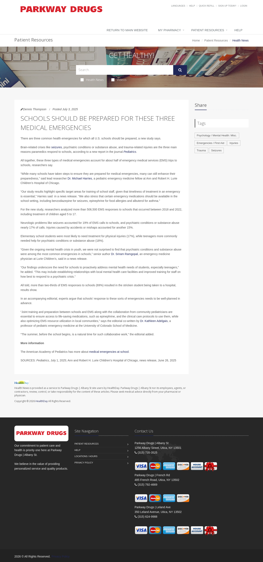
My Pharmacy (169, 30)
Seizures (216, 150)
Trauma (201, 150)
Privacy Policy (84, 462)
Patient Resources (207, 30)
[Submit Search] (180, 70)
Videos (119, 80)
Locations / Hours (86, 456)
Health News (92, 80)
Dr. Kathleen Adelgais (154, 321)
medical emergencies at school (109, 351)
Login (243, 6)
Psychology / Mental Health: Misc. (217, 135)
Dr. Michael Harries (80, 178)
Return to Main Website (127, 30)
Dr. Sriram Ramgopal (124, 254)
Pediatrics (129, 151)
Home (196, 40)
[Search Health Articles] (124, 70)
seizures (56, 147)
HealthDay (42, 401)
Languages (178, 6)
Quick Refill (206, 6)
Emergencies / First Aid (210, 143)
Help (192, 6)
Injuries (234, 143)
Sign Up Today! (227, 6)
